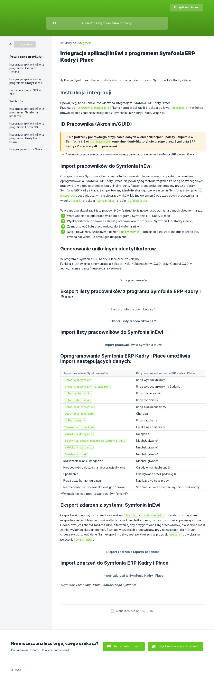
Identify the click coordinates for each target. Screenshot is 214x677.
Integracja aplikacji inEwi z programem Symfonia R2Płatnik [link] (26, 112)
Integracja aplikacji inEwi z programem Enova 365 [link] (26, 125)
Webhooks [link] (16, 101)
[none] (186, 7)
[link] (22, 44)
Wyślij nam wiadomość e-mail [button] (178, 646)
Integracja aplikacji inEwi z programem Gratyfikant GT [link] (27, 81)
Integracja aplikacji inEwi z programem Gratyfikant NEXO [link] (26, 138)
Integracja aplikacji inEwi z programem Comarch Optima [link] (26, 68)
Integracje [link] (84, 43)
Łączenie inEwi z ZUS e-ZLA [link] (25, 92)
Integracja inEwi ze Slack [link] (25, 149)
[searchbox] (107, 23)
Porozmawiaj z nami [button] (127, 646)
